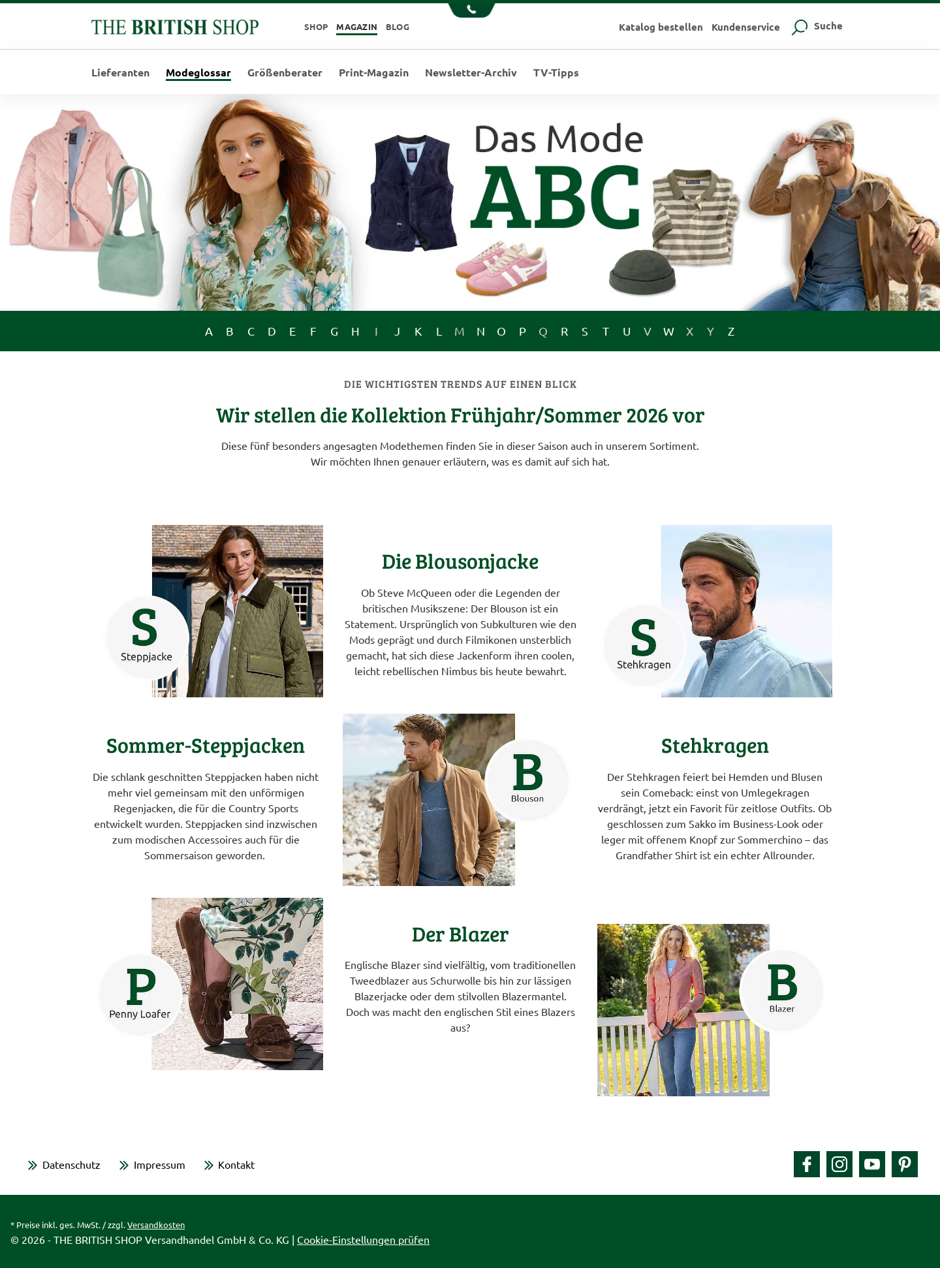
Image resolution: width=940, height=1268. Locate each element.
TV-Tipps (556, 72)
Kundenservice (746, 26)
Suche (816, 25)
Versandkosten (156, 1224)
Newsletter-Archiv (471, 72)
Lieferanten (120, 72)
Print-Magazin (374, 72)
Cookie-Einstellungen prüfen (363, 1239)
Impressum (159, 1164)
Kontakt (236, 1164)
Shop (316, 26)
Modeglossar (198, 73)
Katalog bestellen (661, 26)
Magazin (356, 26)
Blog (397, 26)
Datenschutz (71, 1164)
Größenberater (284, 72)
